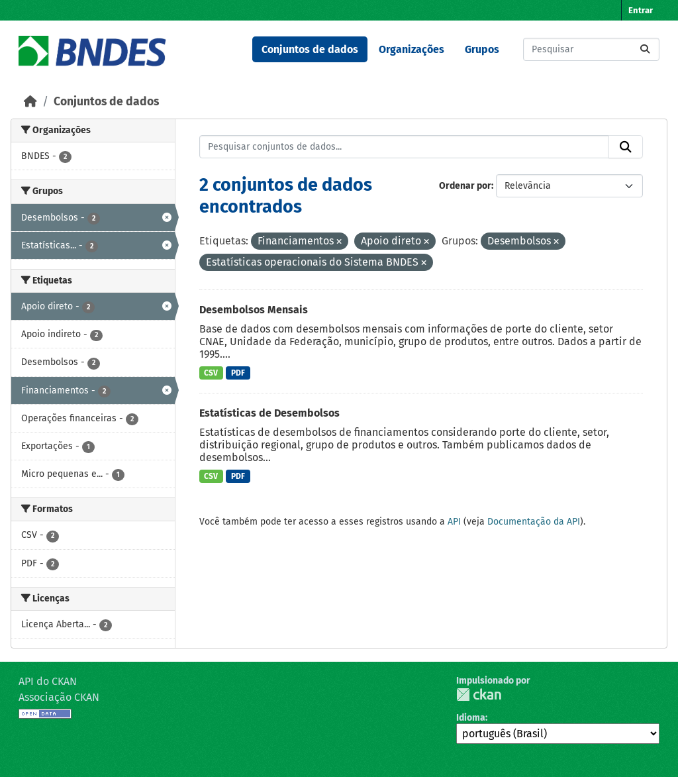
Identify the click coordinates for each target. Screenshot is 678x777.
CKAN (478, 694)
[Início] (30, 102)
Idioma (470, 717)
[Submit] (645, 49)
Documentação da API (533, 521)
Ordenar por (465, 185)
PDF (238, 373)
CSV (211, 373)
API (454, 521)
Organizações (411, 49)
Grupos (482, 49)
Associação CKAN (59, 697)
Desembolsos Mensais (253, 309)
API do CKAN (48, 681)
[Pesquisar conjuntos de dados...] (591, 49)
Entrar (640, 10)
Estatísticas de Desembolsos (269, 413)
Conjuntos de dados (310, 49)
